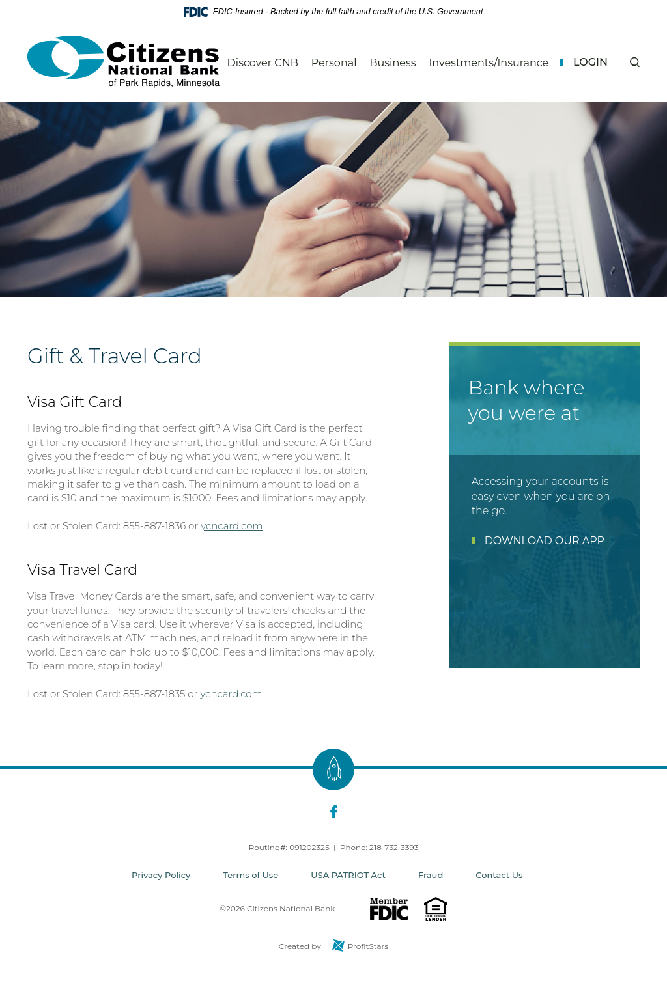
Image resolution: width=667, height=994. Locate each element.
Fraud (430, 875)
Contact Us (498, 875)
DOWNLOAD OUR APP (544, 540)
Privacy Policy (161, 875)
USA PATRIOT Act (348, 875)
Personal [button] (334, 63)
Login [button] (590, 62)
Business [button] (392, 63)
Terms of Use (250, 875)
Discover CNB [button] (262, 63)
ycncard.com (232, 525)
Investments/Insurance (488, 63)
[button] (635, 62)
